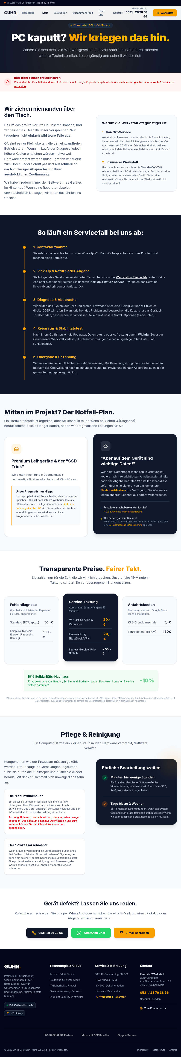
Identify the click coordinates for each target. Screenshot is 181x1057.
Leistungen (60, 12)
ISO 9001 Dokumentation (109, 985)
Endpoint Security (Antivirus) (66, 996)
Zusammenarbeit (83, 12)
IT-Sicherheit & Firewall (63, 985)
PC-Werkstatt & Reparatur (110, 996)
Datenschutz (159, 1050)
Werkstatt (164, 12)
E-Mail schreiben (134, 935)
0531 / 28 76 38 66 (154, 992)
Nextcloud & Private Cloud (64, 979)
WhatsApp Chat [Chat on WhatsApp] (91, 935)
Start (45, 12)
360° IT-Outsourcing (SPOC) (111, 974)
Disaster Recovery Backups (65, 991)
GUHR (12, 966)
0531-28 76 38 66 (47, 935)
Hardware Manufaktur (107, 991)
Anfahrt (173, 1050)
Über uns (102, 13)
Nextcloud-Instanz (113, 495)
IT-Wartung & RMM (106, 979)
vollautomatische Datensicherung (125, 530)
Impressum (142, 1050)
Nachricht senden (150, 998)
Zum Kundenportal (153, 1008)
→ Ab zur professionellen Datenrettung (123, 517)
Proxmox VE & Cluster (62, 974)
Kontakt (117, 12)
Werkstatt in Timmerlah (131, 279)
